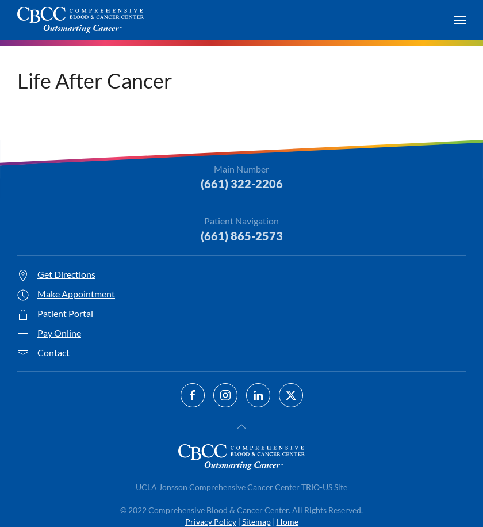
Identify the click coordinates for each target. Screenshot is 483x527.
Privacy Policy (210, 521)
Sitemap (256, 521)
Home (287, 521)
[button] (460, 20)
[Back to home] (80, 20)
